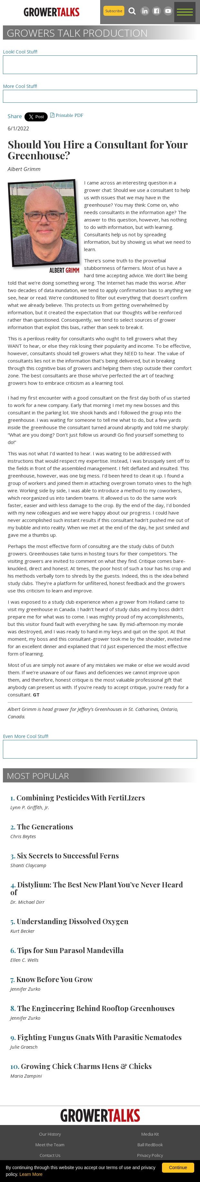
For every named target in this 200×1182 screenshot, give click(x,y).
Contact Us (50, 1155)
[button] (185, 12)
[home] (50, 12)
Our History (50, 1134)
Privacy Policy (150, 1155)
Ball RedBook (150, 1145)
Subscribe (113, 10)
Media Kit (150, 1134)
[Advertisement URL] (100, 65)
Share (15, 116)
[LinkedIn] (144, 10)
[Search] (132, 11)
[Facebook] (156, 10)
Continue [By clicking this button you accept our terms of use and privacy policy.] (178, 1167)
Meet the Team (49, 1145)
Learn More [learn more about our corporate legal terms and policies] (31, 1174)
